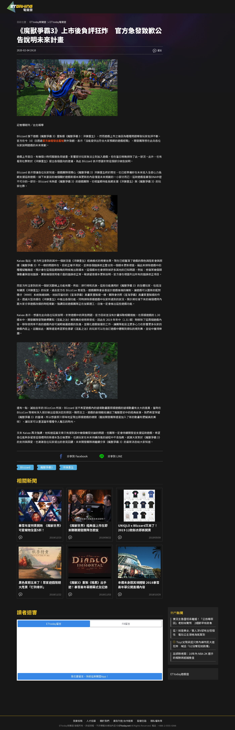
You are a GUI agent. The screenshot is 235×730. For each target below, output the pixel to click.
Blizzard (25, 467)
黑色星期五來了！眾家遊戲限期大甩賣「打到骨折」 (40, 584)
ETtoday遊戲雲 (179, 674)
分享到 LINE (110, 456)
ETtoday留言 (53, 623)
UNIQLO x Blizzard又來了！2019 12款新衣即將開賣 (138, 527)
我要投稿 (77, 720)
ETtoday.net (125, 725)
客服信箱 (141, 720)
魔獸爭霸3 (46, 467)
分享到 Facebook (73, 456)
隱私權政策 (156, 720)
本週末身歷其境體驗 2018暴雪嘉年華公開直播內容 (138, 584)
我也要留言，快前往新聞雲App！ (90, 676)
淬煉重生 (68, 467)
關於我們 (104, 720)
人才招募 (91, 720)
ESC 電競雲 (20, 6)
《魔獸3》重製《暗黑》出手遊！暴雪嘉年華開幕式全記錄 (88, 584)
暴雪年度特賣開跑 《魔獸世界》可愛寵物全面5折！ (40, 527)
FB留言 (126, 623)
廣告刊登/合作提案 (123, 720)
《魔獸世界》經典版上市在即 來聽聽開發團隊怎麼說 (89, 527)
